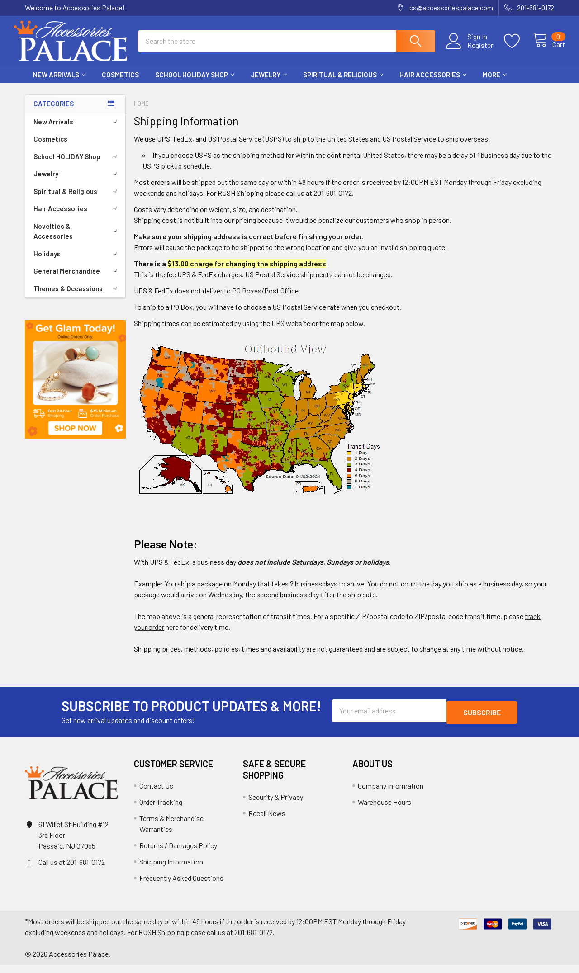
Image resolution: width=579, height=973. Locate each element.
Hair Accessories (432, 83)
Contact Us (156, 793)
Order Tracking (160, 810)
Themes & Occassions (76, 297)
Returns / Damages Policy (178, 853)
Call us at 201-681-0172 (71, 870)
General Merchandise (76, 279)
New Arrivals (59, 83)
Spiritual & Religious (343, 83)
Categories (53, 112)
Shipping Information (171, 869)
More (495, 83)
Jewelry (269, 83)
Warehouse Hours (384, 810)
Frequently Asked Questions (181, 886)
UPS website (290, 331)
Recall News (266, 821)
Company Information (390, 793)
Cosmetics (120, 83)
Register (470, 50)
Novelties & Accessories (76, 239)
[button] (75, 387)
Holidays (76, 262)
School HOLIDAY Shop (194, 83)
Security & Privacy (275, 805)
